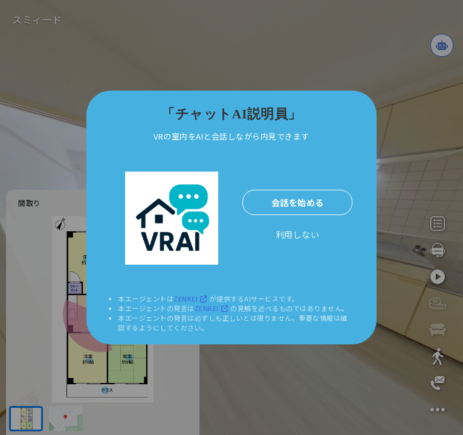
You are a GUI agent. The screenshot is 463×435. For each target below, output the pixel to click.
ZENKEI (191, 298)
